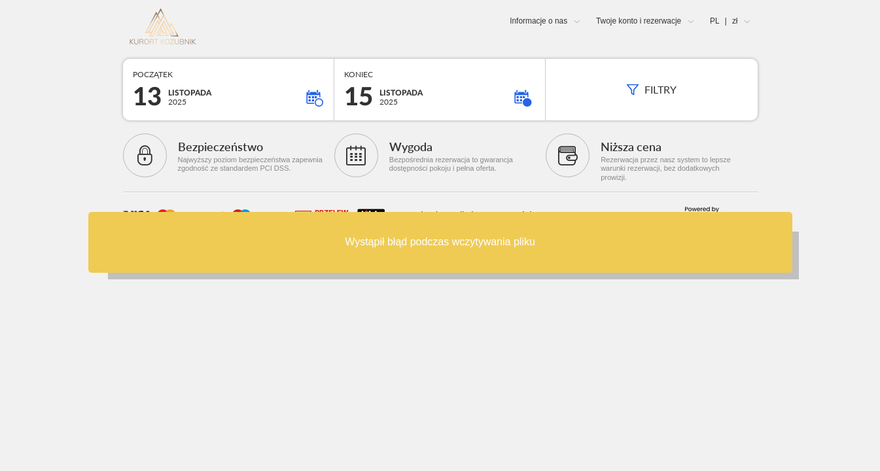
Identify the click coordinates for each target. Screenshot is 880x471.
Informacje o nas (538, 21)
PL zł (723, 21)
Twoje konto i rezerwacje (638, 21)
